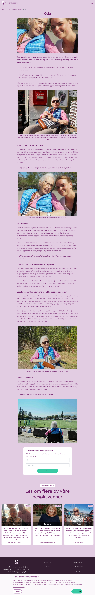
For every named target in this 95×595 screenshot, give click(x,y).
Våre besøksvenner (17, 9)
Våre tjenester (47, 562)
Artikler (78, 571)
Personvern (79, 567)
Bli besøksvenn (78, 562)
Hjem (3, 9)
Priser (48, 571)
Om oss (8, 9)
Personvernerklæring (19, 587)
